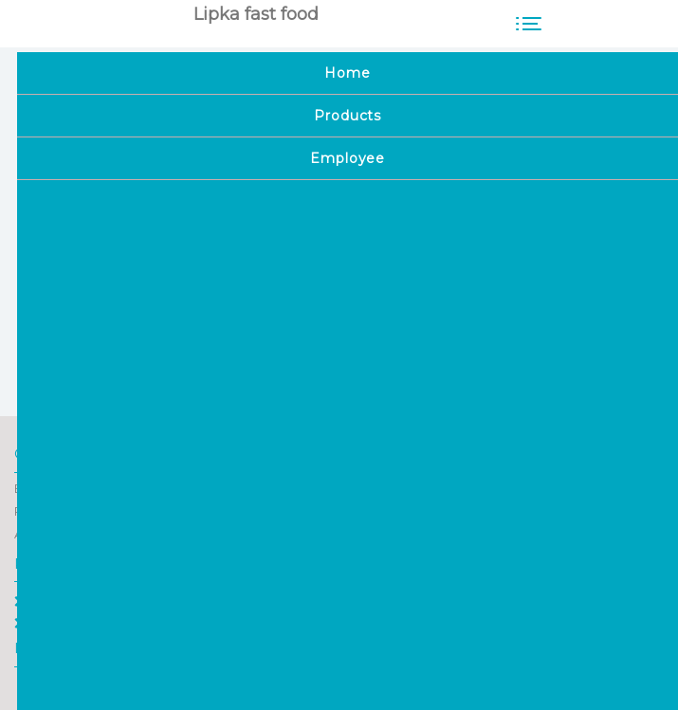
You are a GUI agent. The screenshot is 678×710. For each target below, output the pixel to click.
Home (41, 601)
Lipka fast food (256, 14)
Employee (54, 622)
